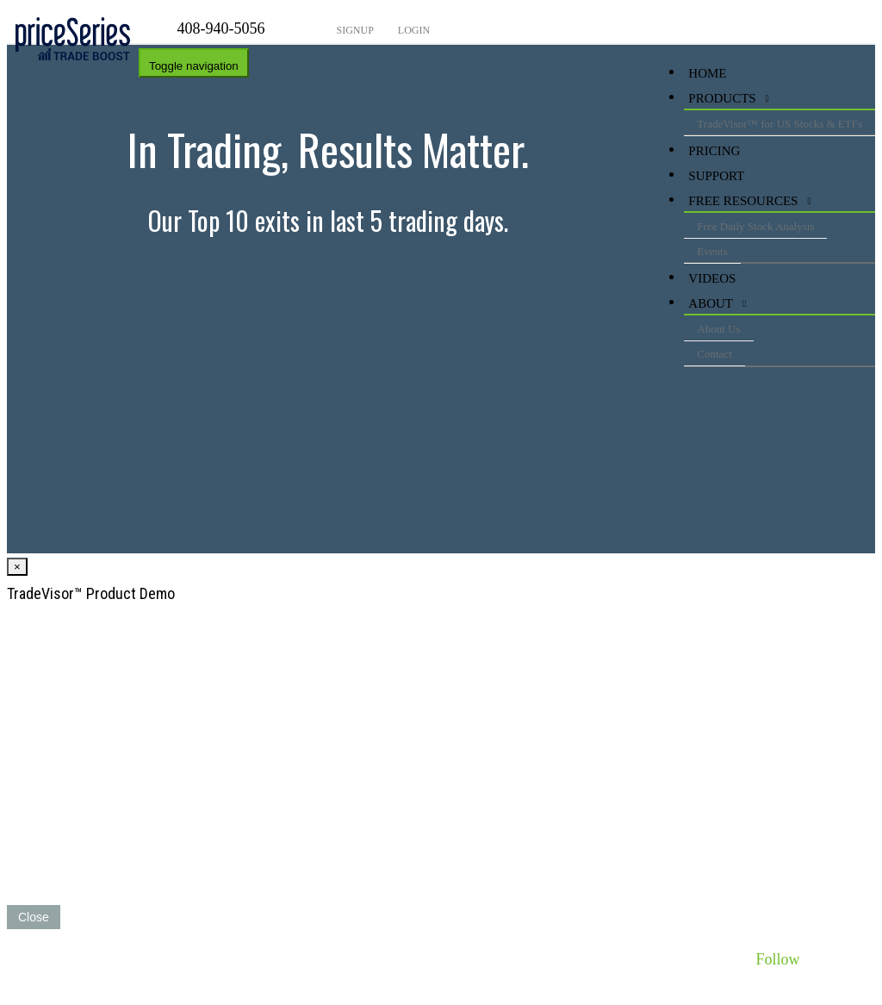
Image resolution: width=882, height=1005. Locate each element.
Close (33, 917)
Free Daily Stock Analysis (755, 226)
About (710, 303)
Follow (777, 959)
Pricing (714, 151)
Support (716, 176)
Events (712, 251)
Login (412, 30)
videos (712, 278)
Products (721, 98)
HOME (707, 73)
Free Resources (743, 201)
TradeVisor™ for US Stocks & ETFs (779, 123)
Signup (354, 30)
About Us (718, 328)
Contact (714, 353)
